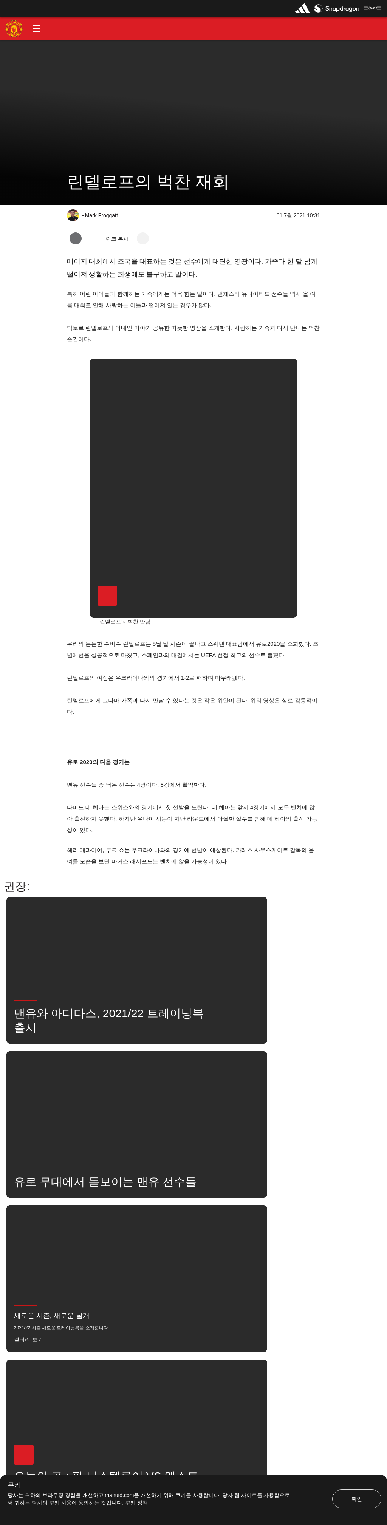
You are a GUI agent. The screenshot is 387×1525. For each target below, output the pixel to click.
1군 (142, 1229)
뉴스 (80, 1229)
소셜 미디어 (145, 1252)
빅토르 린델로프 (183, 1229)
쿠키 (14, 1485)
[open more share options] (143, 238)
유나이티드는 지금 (94, 1252)
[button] (36, 28)
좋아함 (112, 1229)
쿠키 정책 (136, 1503)
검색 (254, 1229)
